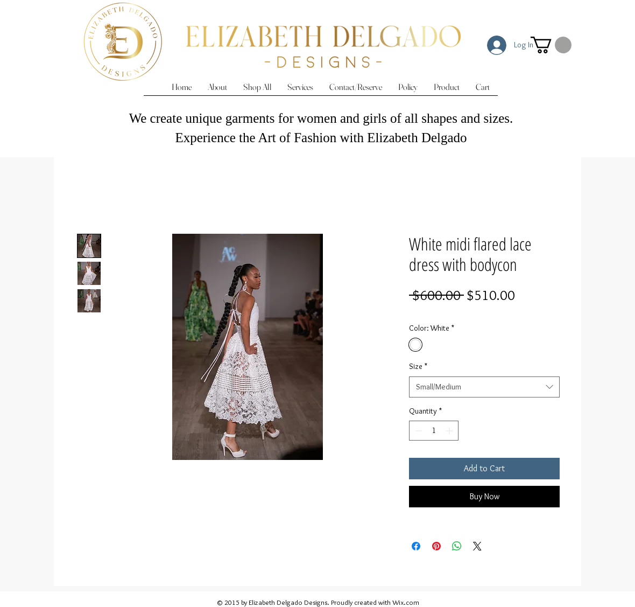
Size (418, 366)
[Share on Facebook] (416, 546)
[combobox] (484, 386)
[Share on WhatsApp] (456, 546)
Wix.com (405, 602)
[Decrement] (417, 430)
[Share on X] (477, 546)
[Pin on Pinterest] (436, 546)
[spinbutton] (433, 430)
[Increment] (450, 430)
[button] (551, 45)
